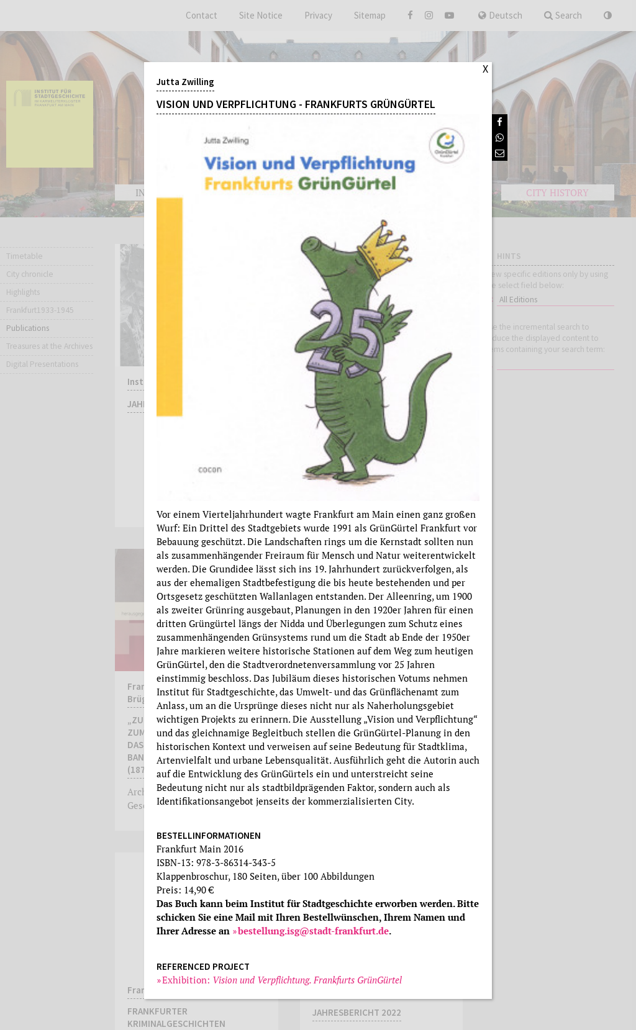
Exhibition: (282, 980)
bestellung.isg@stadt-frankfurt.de (313, 930)
